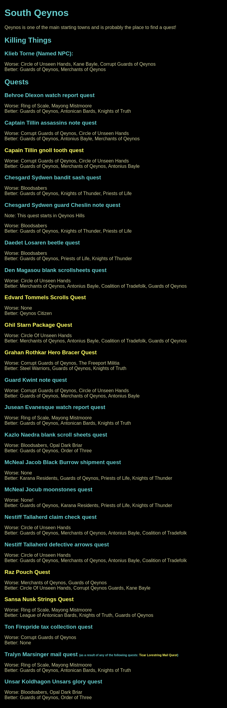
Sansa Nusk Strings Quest (39, 599)
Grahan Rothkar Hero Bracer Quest (50, 352)
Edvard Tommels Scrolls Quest (45, 297)
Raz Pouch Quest (27, 572)
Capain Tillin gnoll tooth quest (44, 150)
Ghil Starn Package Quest (38, 325)
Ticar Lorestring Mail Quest (158, 655)
